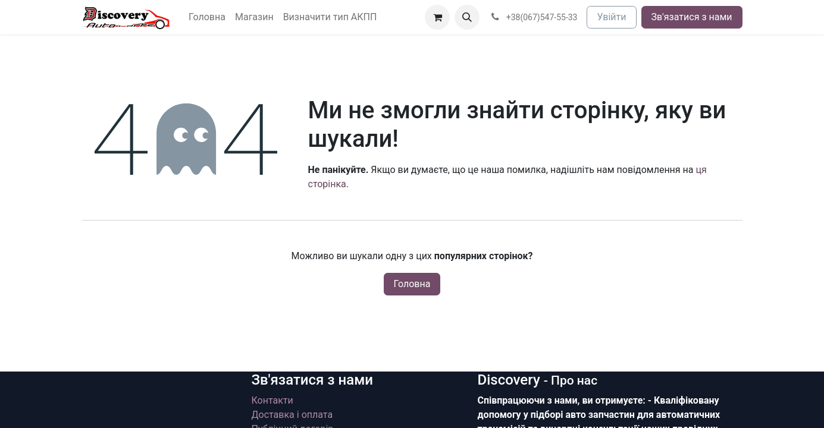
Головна (412, 283)
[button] (467, 17)
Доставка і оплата (292, 414)
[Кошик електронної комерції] (437, 17)
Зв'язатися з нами (691, 17)
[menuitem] (207, 17)
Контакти (272, 400)
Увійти (611, 17)
